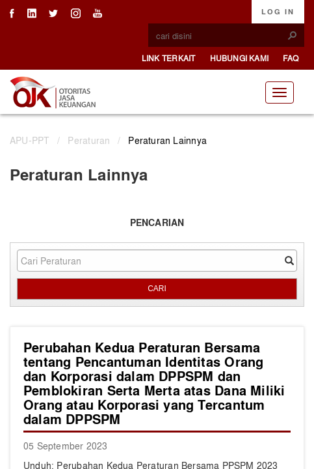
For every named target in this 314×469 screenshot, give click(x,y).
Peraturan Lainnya (167, 140)
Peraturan (89, 140)
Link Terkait (169, 58)
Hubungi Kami (239, 58)
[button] (292, 35)
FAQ (290, 58)
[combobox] (221, 36)
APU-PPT (29, 140)
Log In (277, 12)
